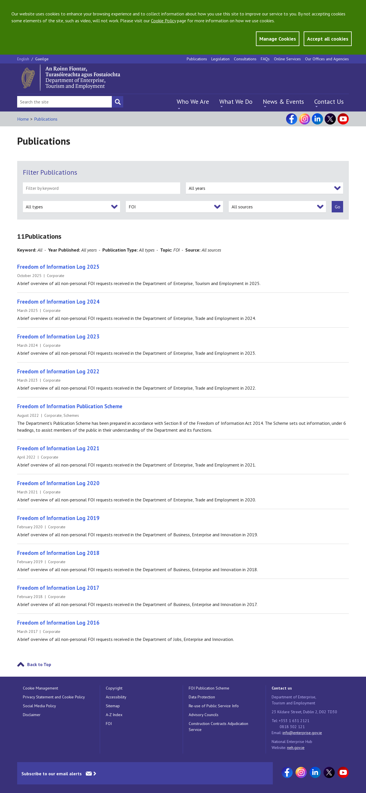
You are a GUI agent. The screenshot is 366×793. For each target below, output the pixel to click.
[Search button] (117, 101)
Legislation (220, 58)
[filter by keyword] (101, 188)
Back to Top (39, 664)
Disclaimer (32, 714)
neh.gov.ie (296, 747)
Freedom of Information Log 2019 (58, 518)
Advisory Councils (203, 714)
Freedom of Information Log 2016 (58, 622)
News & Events (283, 101)
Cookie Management (40, 688)
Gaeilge (42, 58)
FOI (109, 723)
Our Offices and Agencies (327, 58)
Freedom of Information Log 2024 (58, 301)
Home (23, 119)
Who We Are (193, 101)
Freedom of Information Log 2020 (58, 483)
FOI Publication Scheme (209, 688)
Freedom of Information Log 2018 (58, 552)
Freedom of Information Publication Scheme (69, 406)
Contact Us (329, 101)
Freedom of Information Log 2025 (58, 266)
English (23, 58)
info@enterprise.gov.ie (302, 732)
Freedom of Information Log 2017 (58, 587)
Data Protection (202, 697)
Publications (197, 58)
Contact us (282, 688)
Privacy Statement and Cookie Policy (54, 697)
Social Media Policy (39, 705)
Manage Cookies (277, 38)
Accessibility (116, 697)
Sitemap (113, 705)
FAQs (265, 58)
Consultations (245, 58)
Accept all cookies (327, 38)
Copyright (114, 688)
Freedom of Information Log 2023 (58, 336)
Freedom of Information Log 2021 (58, 448)
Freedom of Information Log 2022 (58, 371)
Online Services (287, 58)
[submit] (337, 206)
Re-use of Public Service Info (214, 705)
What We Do (235, 101)
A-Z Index (114, 714)
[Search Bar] (64, 101)
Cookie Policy (163, 20)
